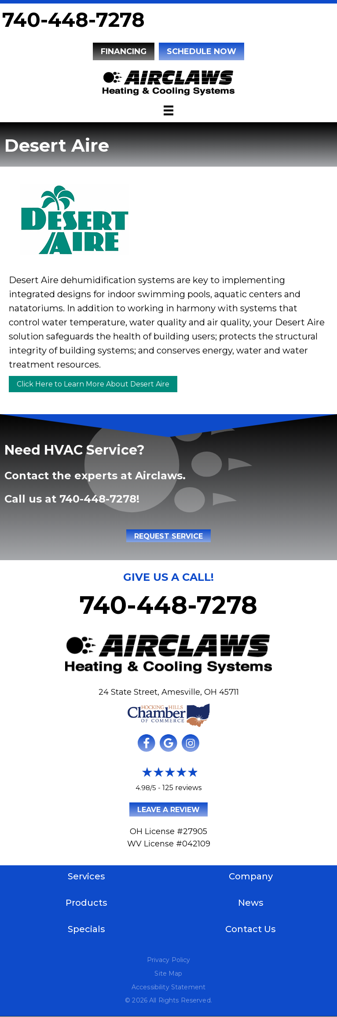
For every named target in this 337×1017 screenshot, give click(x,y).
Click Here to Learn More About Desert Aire (93, 384)
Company (251, 876)
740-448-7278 (73, 19)
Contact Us (250, 929)
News (251, 902)
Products (86, 902)
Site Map (168, 973)
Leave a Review (168, 810)
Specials (86, 929)
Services (86, 876)
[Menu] (168, 110)
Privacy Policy (168, 960)
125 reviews (181, 788)
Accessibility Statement (168, 987)
